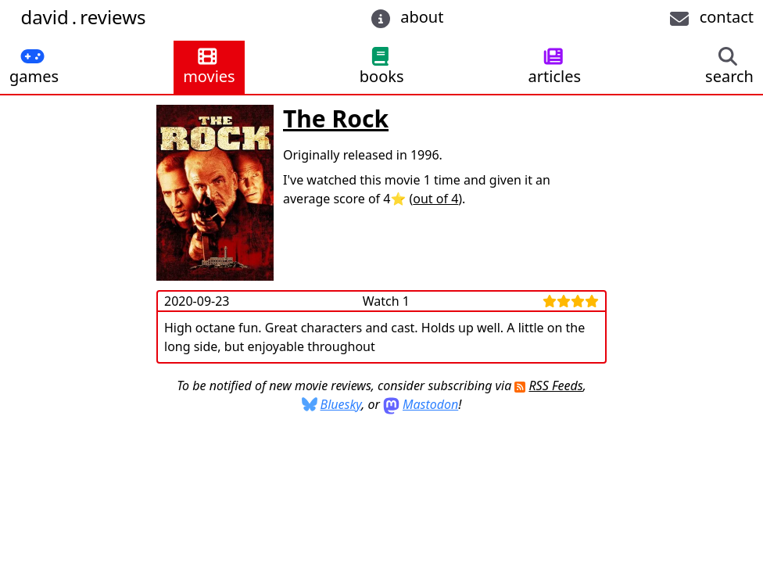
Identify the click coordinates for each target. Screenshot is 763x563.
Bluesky (341, 404)
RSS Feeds (555, 385)
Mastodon (430, 404)
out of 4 (435, 198)
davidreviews (82, 17)
